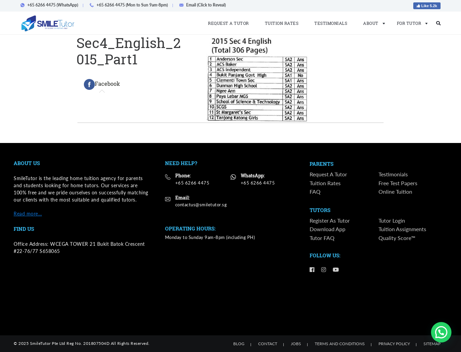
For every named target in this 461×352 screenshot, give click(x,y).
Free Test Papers (397, 183)
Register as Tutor (330, 220)
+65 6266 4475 (192, 183)
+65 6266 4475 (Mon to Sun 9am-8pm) (131, 4)
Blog (238, 343)
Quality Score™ (396, 238)
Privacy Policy (394, 343)
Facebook (102, 84)
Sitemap (432, 343)
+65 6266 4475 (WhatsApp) (51, 4)
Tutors (320, 210)
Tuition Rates (282, 23)
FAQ (315, 191)
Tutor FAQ (322, 238)
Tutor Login (391, 220)
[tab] (101, 84)
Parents (321, 164)
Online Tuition (395, 191)
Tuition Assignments (402, 229)
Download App (327, 229)
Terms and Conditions (340, 343)
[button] (441, 332)
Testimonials (330, 23)
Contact (267, 343)
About (372, 23)
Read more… (28, 214)
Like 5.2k (427, 6)
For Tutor (410, 23)
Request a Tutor (228, 23)
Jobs (296, 343)
